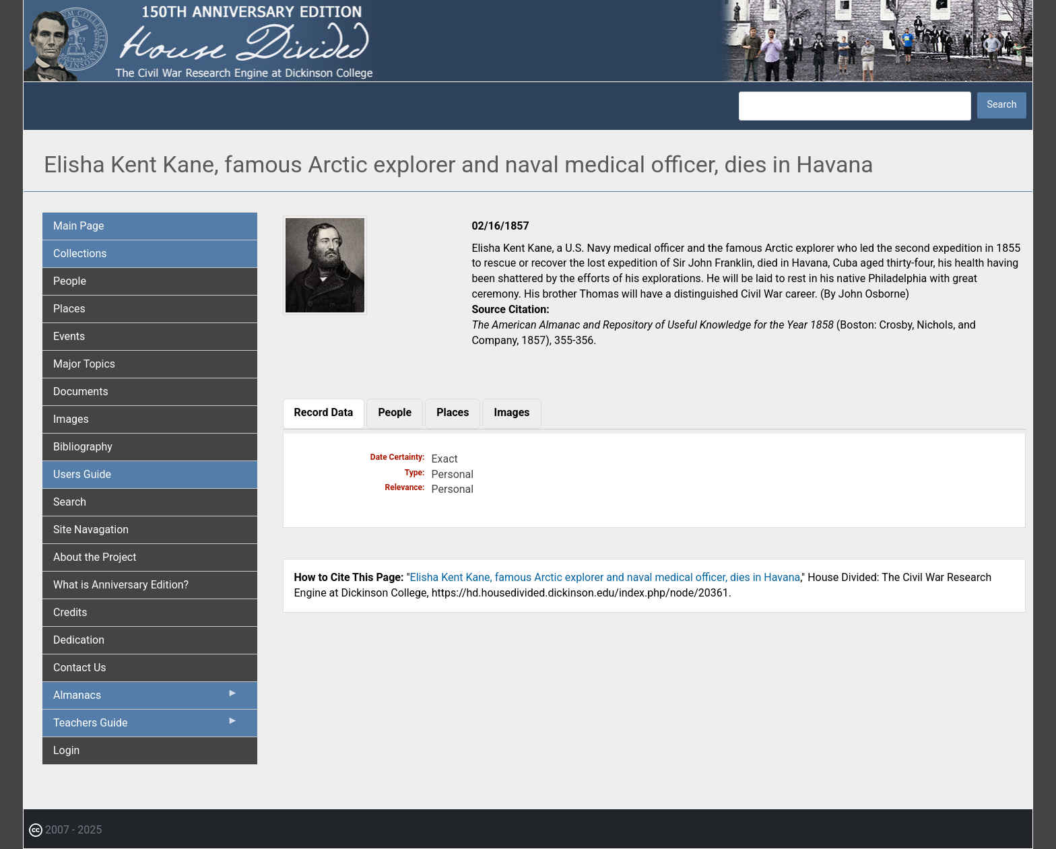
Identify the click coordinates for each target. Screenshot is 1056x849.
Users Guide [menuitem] (82, 474)
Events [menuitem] (69, 336)
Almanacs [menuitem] (145, 698)
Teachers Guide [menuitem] (145, 726)
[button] (325, 310)
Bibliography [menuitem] (82, 446)
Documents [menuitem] (80, 391)
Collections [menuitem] (80, 253)
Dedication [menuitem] (78, 640)
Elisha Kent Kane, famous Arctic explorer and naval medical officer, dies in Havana (605, 577)
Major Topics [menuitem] (84, 364)
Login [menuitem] (66, 750)
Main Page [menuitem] (78, 225)
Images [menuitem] (71, 419)
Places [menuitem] (69, 308)
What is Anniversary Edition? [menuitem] (121, 584)
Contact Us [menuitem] (79, 667)
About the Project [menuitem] (94, 557)
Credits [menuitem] (70, 612)
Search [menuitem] (69, 502)
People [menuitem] (69, 281)
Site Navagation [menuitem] (91, 529)
